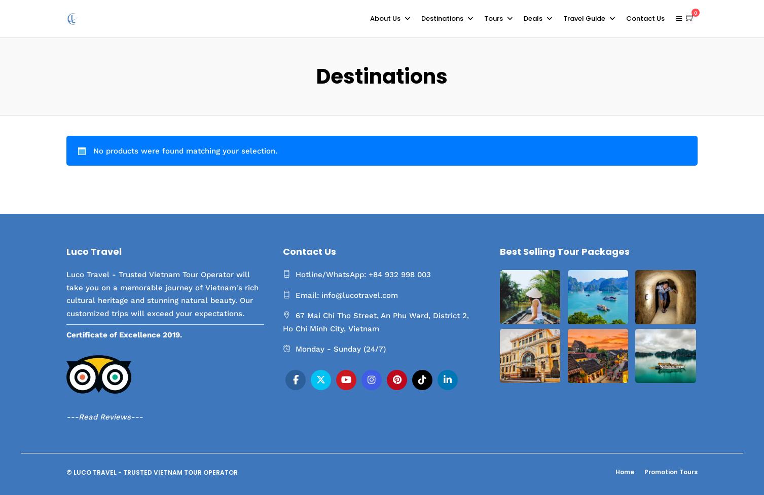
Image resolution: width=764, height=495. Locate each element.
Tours (493, 18)
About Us (385, 18)
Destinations (442, 18)
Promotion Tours (671, 472)
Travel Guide (584, 18)
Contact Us (645, 18)
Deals (533, 18)
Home (624, 472)
